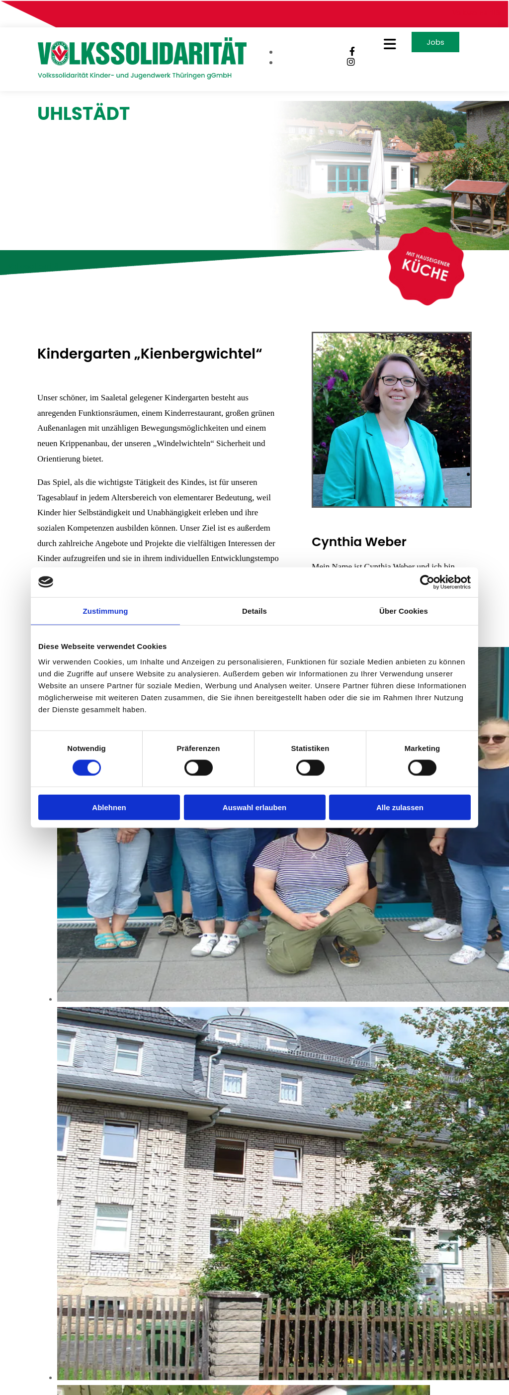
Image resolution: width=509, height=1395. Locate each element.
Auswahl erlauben (254, 807)
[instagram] (351, 62)
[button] (385, 44)
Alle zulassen (400, 807)
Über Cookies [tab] (403, 610)
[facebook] (352, 52)
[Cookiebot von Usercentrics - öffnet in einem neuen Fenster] (427, 581)
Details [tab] (254, 610)
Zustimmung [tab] (105, 610)
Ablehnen (109, 807)
